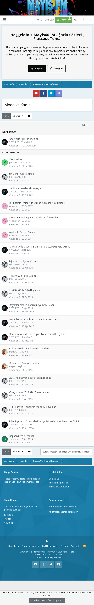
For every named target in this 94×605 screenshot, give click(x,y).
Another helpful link (58, 482)
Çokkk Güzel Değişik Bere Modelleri (29, 348)
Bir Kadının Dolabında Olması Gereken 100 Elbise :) (37, 202)
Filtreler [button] (86, 125)
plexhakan (14, 162)
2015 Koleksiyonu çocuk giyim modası (30, 377)
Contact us (54, 478)
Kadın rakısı (15, 159)
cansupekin (14, 206)
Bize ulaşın (13, 546)
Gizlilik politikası (50, 546)
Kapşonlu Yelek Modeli (21, 436)
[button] (4, 19)
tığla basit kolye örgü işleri (23, 261)
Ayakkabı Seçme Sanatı (22, 232)
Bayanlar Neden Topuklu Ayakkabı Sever (31, 305)
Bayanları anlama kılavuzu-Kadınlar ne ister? (33, 319)
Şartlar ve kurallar (30, 546)
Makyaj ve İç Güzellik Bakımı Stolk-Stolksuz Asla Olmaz (39, 246)
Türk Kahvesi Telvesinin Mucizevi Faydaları (32, 406)
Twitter (7, 518)
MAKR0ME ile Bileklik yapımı (24, 290)
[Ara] (90, 19)
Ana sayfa (75, 546)
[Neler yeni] (83, 19)
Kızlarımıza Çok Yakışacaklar (24, 363)
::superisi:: (14, 439)
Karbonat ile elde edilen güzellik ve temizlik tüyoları (37, 334)
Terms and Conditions (59, 486)
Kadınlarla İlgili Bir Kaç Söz (23, 138)
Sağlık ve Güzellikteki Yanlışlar (25, 188)
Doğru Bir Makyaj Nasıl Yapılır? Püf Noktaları (34, 217)
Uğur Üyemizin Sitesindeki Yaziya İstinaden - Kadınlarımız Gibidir (44, 421)
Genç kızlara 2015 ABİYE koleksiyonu (29, 392)
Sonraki (18, 115)
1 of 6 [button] (6, 115)
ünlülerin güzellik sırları (21, 173)
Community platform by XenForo (47, 551)
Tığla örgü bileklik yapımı (22, 275)
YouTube (8, 522)
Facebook (9, 514)
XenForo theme (43, 557)
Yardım (64, 546)
